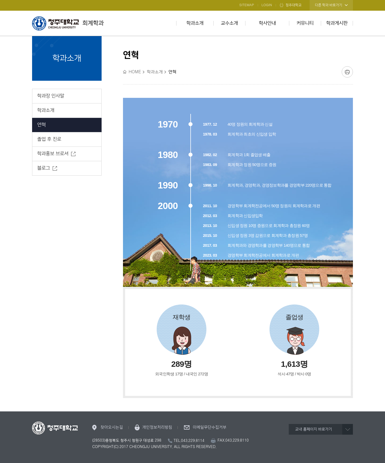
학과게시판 (337, 23)
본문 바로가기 (192, 0)
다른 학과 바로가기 (328, 5)
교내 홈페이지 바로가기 (313, 429)
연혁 (41, 125)
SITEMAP (246, 5)
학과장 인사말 (50, 96)
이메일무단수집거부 (209, 427)
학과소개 (194, 23)
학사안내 (267, 23)
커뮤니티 (305, 23)
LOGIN (266, 5)
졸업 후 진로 (49, 139)
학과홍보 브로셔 (52, 153)
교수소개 (229, 23)
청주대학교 (294, 5)
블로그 (43, 168)
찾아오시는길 (112, 427)
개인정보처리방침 (157, 427)
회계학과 (68, 23)
